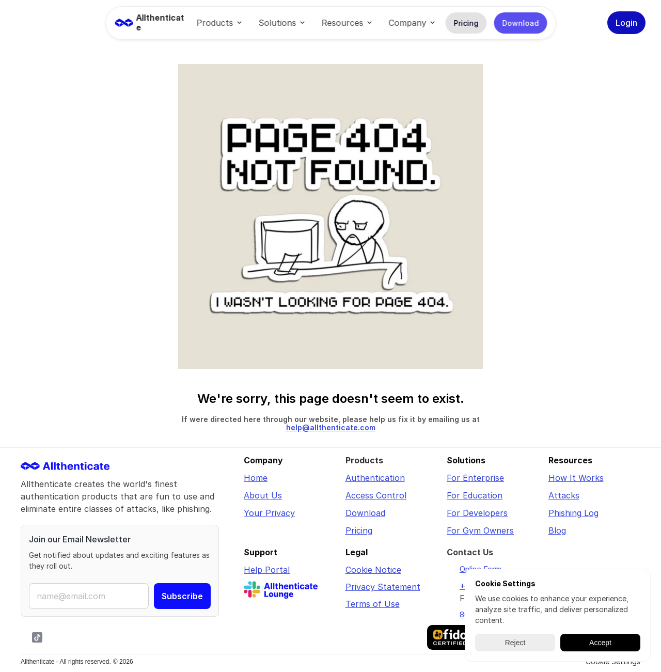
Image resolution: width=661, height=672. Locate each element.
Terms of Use (372, 604)
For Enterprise (475, 478)
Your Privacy (269, 513)
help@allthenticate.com (330, 427)
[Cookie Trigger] (613, 661)
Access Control (375, 495)
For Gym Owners (480, 530)
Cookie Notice (373, 570)
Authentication (375, 478)
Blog (557, 530)
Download (365, 513)
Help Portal (267, 570)
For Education (474, 495)
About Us (263, 495)
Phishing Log (573, 513)
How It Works (576, 478)
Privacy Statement (382, 587)
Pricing (358, 530)
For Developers (477, 513)
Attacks (563, 495)
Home (255, 478)
